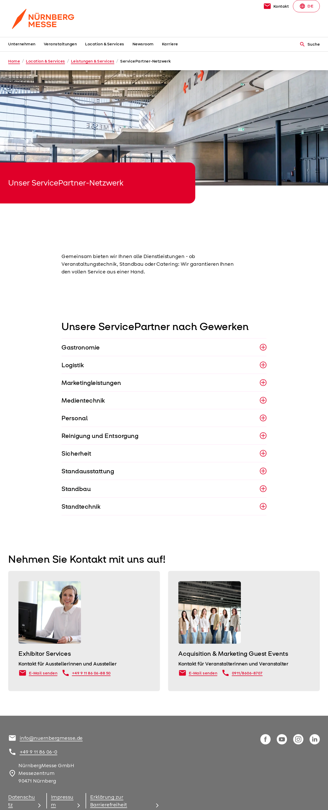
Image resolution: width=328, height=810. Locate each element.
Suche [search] (309, 44)
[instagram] (298, 739)
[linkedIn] (315, 739)
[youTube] (282, 739)
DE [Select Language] (306, 6)
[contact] (276, 6)
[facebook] (265, 739)
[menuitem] (26, 44)
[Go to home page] (44, 18)
